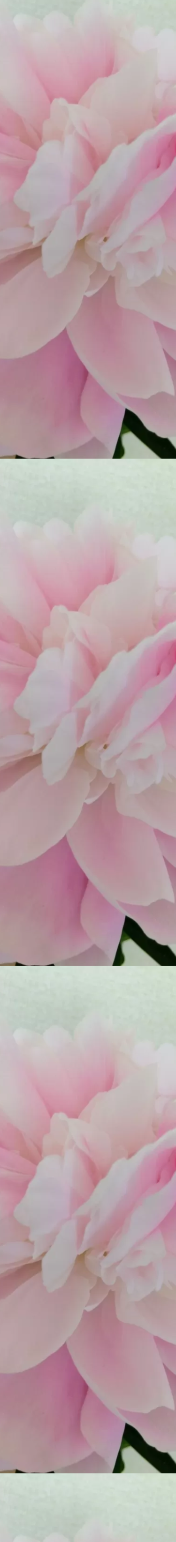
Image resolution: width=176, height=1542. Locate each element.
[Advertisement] (88, 1302)
